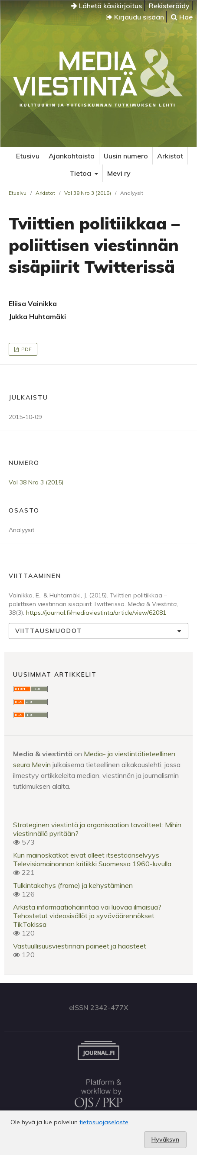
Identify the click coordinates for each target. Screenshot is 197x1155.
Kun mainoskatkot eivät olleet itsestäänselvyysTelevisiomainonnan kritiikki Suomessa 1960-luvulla (92, 859)
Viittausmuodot (48, 631)
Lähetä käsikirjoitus (106, 5)
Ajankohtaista (72, 156)
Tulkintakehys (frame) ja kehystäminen (73, 885)
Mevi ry (119, 173)
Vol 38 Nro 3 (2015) (87, 193)
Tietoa (81, 173)
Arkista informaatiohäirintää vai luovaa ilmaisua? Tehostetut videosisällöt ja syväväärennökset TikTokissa (87, 916)
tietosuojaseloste (103, 1122)
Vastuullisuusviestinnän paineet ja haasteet (79, 946)
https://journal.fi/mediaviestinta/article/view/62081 (96, 612)
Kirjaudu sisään (135, 17)
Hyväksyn (165, 1139)
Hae (182, 17)
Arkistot (170, 156)
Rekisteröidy (169, 5)
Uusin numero (126, 156)
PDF (26, 349)
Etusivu (27, 156)
